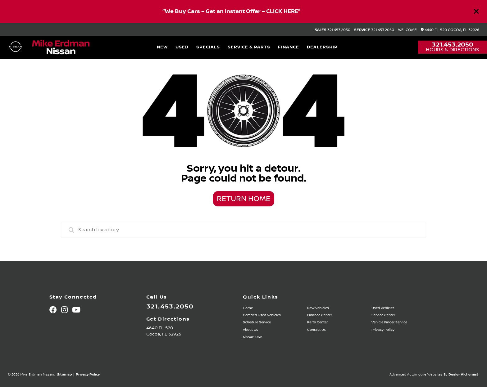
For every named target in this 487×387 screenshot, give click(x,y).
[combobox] (243, 229)
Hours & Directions (452, 49)
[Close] (476, 11)
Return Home (243, 199)
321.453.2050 (332, 30)
